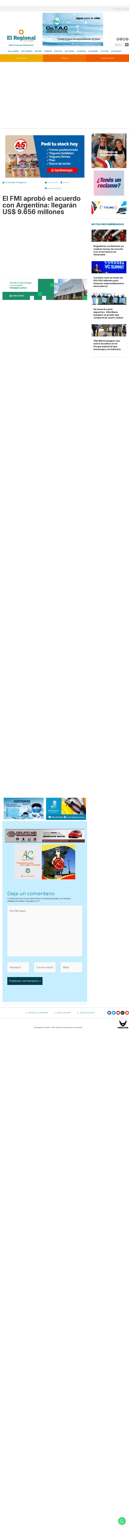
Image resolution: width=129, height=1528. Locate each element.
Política (58, 51)
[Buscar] (127, 44)
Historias (69, 51)
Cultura (104, 51)
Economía (93, 51)
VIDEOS (64, 58)
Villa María (13, 51)
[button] (122, 1521)
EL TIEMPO (21, 58)
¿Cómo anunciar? (63, 1013)
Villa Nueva (26, 51)
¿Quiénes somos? (86, 1013)
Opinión (48, 51)
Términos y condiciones (38, 1013)
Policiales (116, 51)
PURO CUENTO (107, 58)
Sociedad (81, 51)
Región (38, 51)
